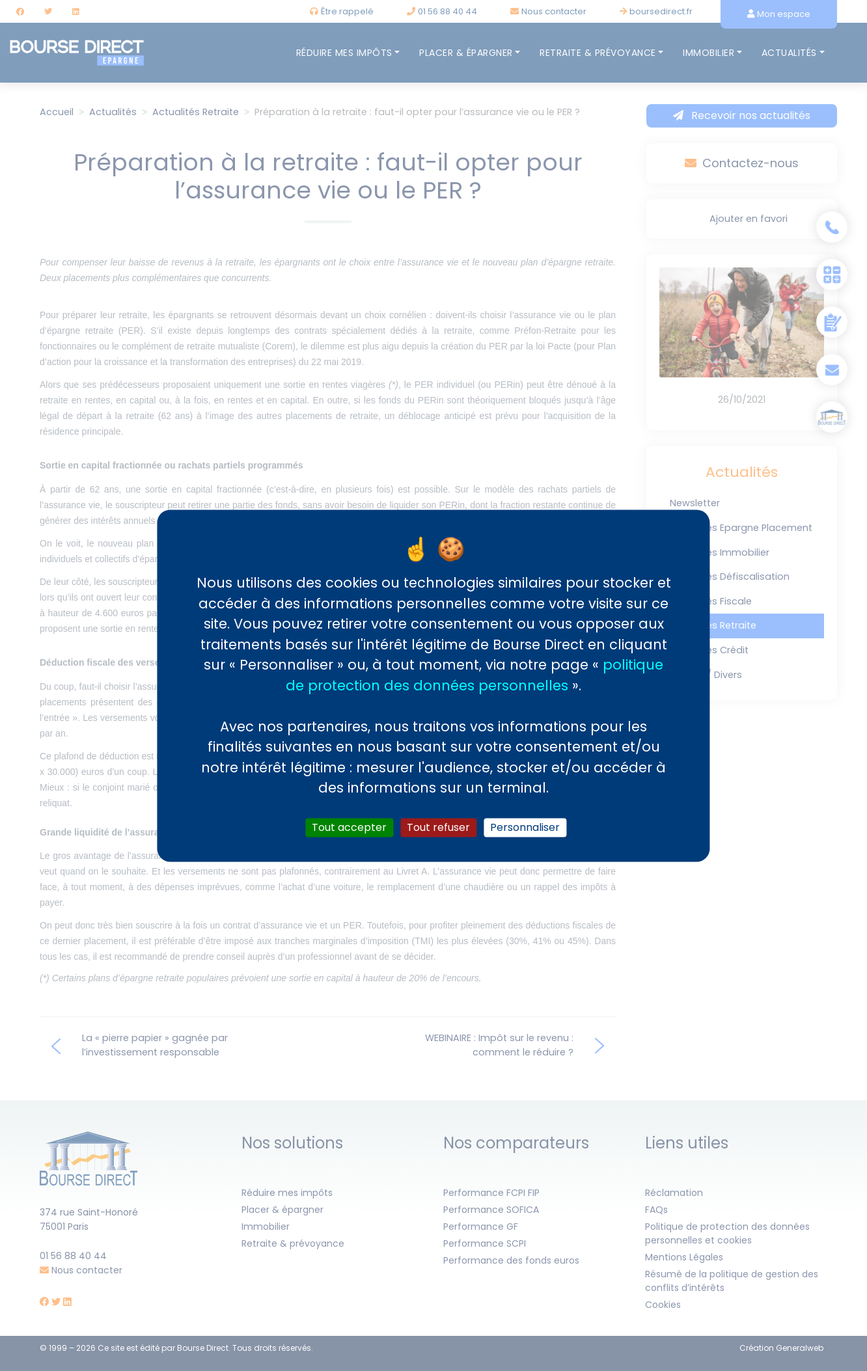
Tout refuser (438, 827)
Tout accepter (349, 827)
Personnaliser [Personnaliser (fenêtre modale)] (525, 827)
